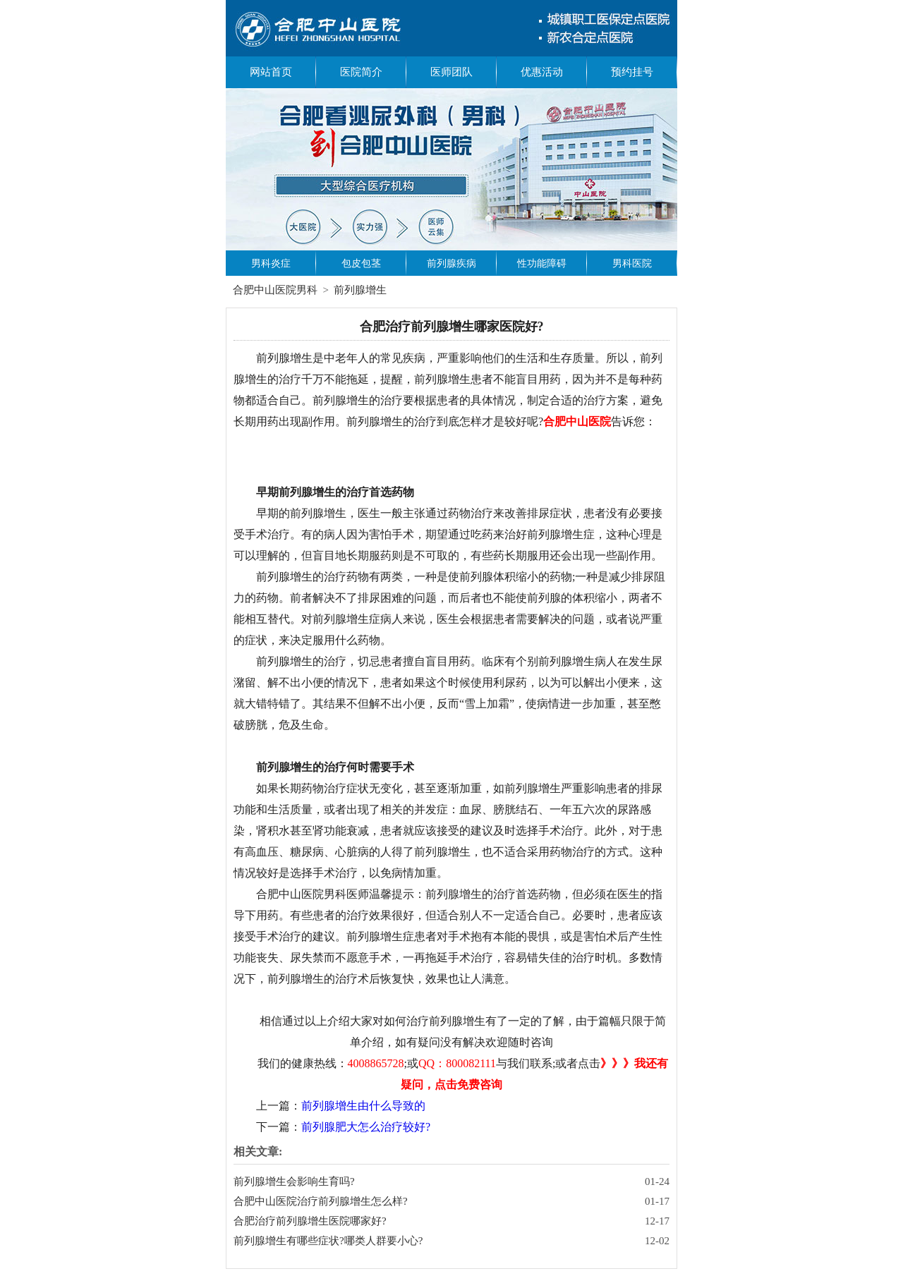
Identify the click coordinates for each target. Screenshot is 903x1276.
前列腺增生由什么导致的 (363, 1106)
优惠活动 (542, 72)
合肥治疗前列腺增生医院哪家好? (310, 1221)
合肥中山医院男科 (275, 290)
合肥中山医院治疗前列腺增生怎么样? (321, 1201)
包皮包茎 (361, 263)
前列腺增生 (360, 290)
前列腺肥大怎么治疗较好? (365, 1127)
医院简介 (361, 72)
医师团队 (451, 72)
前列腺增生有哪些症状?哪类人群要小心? (328, 1240)
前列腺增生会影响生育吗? (294, 1181)
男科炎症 (271, 263)
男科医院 (632, 263)
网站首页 (271, 72)
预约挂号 (632, 72)
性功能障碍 (541, 263)
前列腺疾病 (451, 263)
